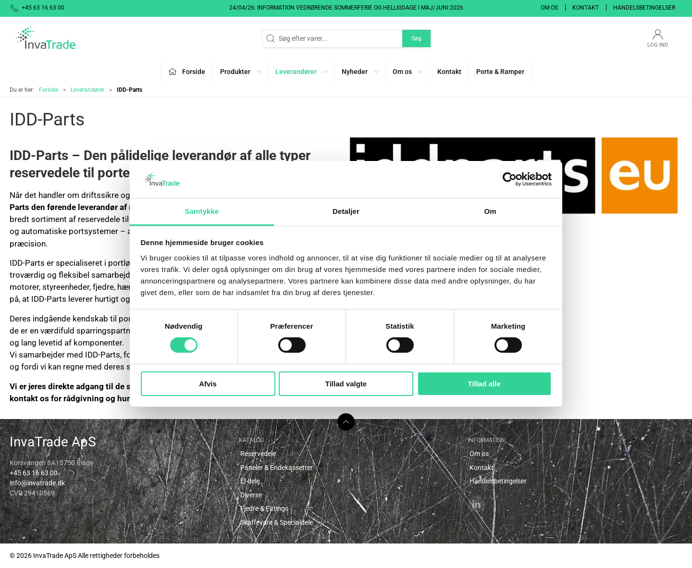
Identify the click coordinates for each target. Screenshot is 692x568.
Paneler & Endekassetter (276, 467)
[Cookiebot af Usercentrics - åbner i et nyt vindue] (510, 179)
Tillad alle (484, 384)
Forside (48, 89)
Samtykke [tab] (202, 211)
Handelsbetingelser (644, 7)
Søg (416, 38)
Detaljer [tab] (346, 211)
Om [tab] (490, 211)
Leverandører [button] (302, 71)
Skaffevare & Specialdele (276, 522)
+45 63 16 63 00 (34, 473)
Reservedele (258, 453)
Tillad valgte (346, 384)
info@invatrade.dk (37, 483)
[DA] (46, 38)
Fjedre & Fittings (264, 508)
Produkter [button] (241, 71)
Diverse (251, 495)
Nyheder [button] (361, 71)
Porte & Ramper (500, 71)
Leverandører (87, 89)
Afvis (208, 384)
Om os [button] (408, 71)
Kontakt (585, 7)
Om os (549, 7)
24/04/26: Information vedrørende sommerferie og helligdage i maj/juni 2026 (346, 7)
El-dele (250, 481)
